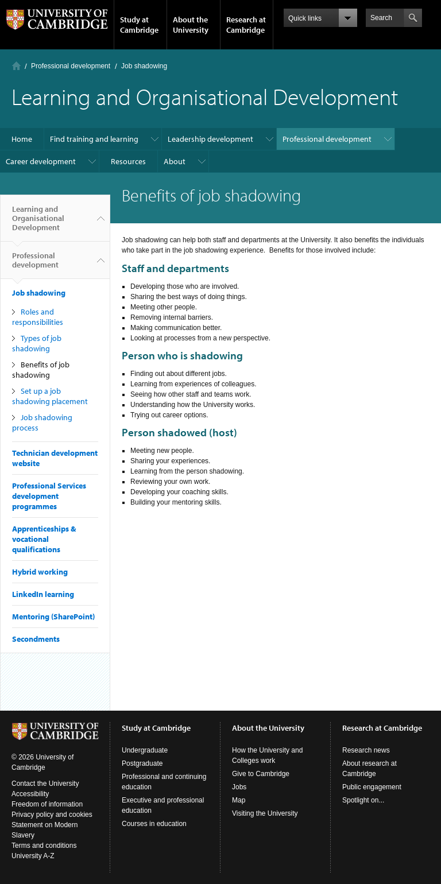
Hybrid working (40, 572)
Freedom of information (47, 804)
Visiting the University (265, 813)
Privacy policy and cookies (51, 815)
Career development (41, 161)
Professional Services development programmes (49, 495)
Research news (366, 750)
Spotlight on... (363, 800)
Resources (128, 161)
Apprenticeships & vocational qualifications (44, 539)
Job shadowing (144, 66)
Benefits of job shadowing (40, 369)
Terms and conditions (43, 846)
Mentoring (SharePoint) (53, 616)
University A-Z (33, 856)
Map (238, 800)
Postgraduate (142, 763)
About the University (190, 24)
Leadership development (210, 139)
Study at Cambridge (139, 24)
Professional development (70, 66)
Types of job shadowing (36, 343)
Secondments (36, 639)
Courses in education (154, 824)
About (174, 161)
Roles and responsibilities (37, 317)
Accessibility (30, 794)
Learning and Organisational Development (38, 223)
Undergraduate (145, 750)
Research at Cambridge (246, 24)
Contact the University (45, 784)
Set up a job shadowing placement (50, 396)
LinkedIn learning (43, 594)
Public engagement (371, 787)
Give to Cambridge (260, 774)
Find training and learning (94, 139)
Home (16, 66)
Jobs (239, 787)
